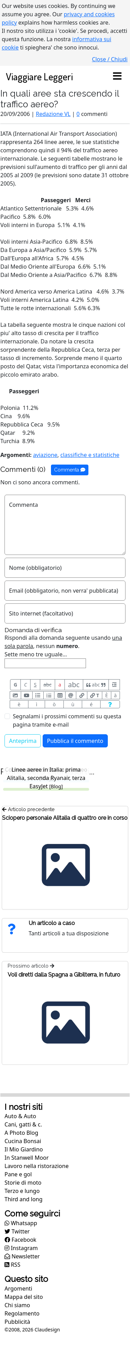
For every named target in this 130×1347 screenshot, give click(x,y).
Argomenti (18, 1288)
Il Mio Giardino (24, 1149)
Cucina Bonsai (23, 1141)
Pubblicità (17, 1322)
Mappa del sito (24, 1297)
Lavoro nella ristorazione (37, 1166)
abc (47, 684)
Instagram (21, 1248)
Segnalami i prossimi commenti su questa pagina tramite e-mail (67, 720)
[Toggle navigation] (117, 76)
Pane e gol (18, 1174)
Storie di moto (23, 1182)
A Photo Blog (21, 1133)
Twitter (17, 1231)
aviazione (45, 455)
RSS (12, 1264)
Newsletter (22, 1256)
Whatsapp (21, 1223)
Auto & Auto (20, 1116)
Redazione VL (53, 114)
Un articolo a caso (52, 923)
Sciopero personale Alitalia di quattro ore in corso (65, 818)
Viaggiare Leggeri (39, 76)
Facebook (20, 1239)
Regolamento (22, 1313)
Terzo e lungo (22, 1191)
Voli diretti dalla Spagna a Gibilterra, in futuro (64, 974)
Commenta (69, 470)
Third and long (24, 1199)
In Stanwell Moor (27, 1157)
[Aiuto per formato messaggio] (110, 704)
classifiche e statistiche (89, 455)
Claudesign (47, 1329)
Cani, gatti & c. (23, 1124)
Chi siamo (17, 1305)
